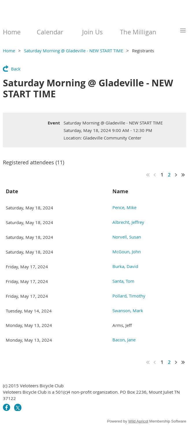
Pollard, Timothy (128, 296)
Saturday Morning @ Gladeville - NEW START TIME (73, 50)
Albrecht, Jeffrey (128, 222)
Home (9, 50)
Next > (176, 175)
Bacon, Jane (124, 340)
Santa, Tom (123, 281)
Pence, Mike (124, 207)
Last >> (183, 175)
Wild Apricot (138, 421)
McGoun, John (126, 251)
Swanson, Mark (127, 310)
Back (16, 69)
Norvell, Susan (126, 237)
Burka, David (125, 266)
